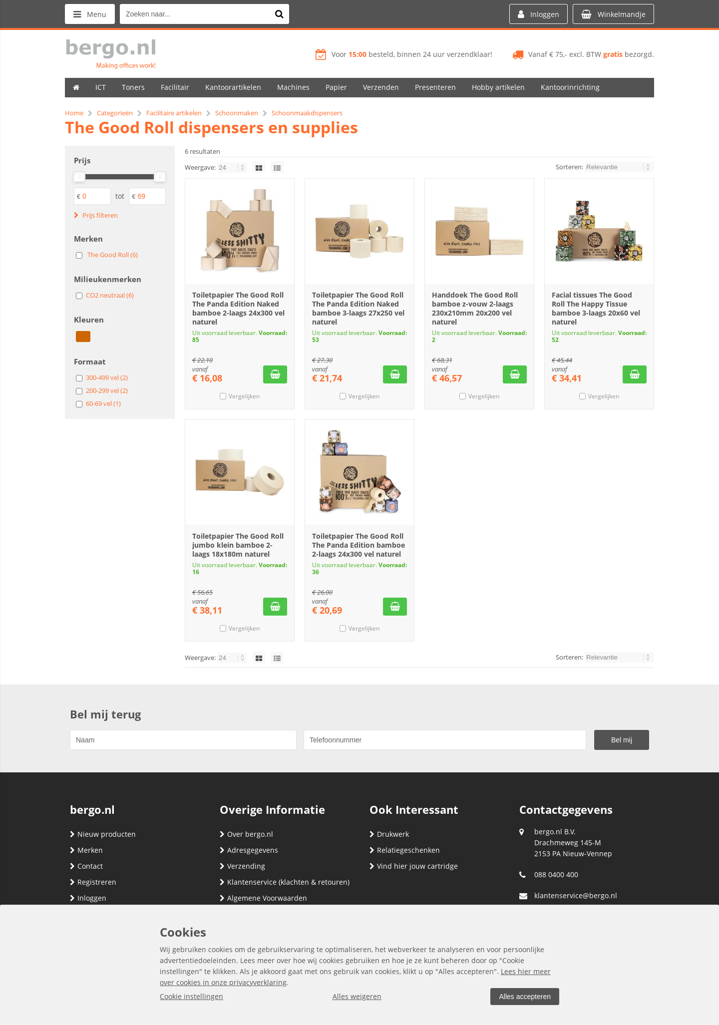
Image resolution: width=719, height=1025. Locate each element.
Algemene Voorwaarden (263, 898)
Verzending (242, 866)
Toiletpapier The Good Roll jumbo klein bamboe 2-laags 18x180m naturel (238, 545)
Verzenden (381, 87)
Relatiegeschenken (404, 850)
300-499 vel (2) (107, 377)
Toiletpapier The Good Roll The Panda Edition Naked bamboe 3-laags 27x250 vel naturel (358, 308)
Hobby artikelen (498, 87)
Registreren (93, 882)
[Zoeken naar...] (279, 14)
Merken (86, 850)
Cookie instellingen (191, 996)
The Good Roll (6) (112, 254)
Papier (336, 87)
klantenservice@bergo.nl (575, 895)
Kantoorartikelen (233, 87)
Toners (133, 87)
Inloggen (88, 898)
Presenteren (435, 87)
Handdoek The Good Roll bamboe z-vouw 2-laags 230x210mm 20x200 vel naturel (475, 308)
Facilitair (175, 87)
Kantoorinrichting (570, 87)
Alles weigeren (357, 996)
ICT (100, 87)
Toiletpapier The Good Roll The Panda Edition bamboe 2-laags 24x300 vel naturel (358, 545)
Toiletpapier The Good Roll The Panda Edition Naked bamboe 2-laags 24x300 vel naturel (238, 308)
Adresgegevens (249, 850)
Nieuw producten (103, 834)
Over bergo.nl (246, 834)
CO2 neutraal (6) (110, 295)
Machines (293, 87)
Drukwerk (389, 834)
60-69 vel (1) (103, 403)
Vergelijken (244, 396)
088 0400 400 (556, 874)
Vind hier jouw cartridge (413, 866)
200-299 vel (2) (107, 390)
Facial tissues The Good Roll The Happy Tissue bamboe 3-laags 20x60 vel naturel (596, 308)
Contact (86, 866)
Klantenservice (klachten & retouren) (285, 882)
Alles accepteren (525, 997)
